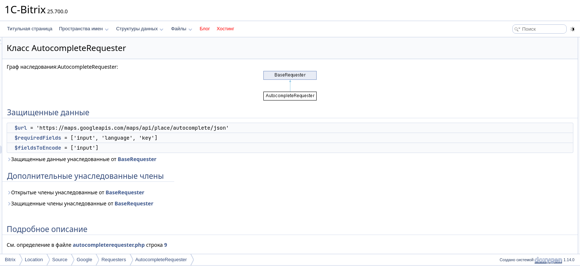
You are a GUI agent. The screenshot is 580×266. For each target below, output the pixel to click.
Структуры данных (139, 28)
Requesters (113, 259)
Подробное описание (519, 82)
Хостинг (225, 28)
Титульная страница (29, 28)
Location (34, 259)
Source (59, 259)
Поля (503, 90)
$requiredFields (130, 137)
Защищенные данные (520, 41)
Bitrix (10, 259)
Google (84, 259)
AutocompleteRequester (161, 259)
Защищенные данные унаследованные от (174, 159)
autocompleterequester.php (201, 244)
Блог (205, 28)
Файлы (181, 28)
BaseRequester (229, 159)
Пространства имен (83, 28)
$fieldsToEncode (130, 147)
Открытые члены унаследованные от (168, 192)
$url (113, 128)
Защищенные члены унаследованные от (172, 203)
